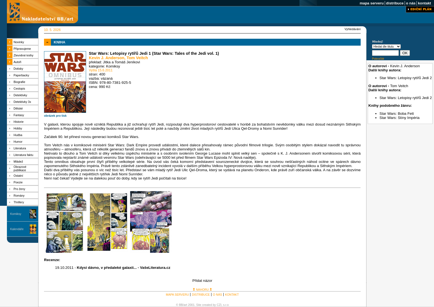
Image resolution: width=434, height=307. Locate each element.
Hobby (18, 128)
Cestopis (19, 88)
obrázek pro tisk (55, 115)
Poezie (18, 182)
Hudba (18, 135)
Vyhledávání (353, 29)
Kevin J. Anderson (106, 58)
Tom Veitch (137, 58)
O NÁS (217, 294)
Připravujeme (22, 48)
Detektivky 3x (22, 101)
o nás (411, 3)
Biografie (19, 82)
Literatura (20, 148)
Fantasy (19, 115)
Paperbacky (21, 75)
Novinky (19, 42)
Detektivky (20, 95)
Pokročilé (378, 58)
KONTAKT (232, 294)
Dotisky (18, 68)
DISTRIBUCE (201, 294)
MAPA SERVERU (177, 294)
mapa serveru (372, 3)
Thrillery (19, 202)
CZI (219, 304)
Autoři (17, 62)
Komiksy (15, 213)
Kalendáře (17, 229)
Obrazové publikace (20, 168)
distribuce (395, 3)
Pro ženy (19, 189)
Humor (18, 141)
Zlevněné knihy (23, 55)
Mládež (18, 161)
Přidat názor (202, 281)
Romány (19, 195)
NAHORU (202, 289)
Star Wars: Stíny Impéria (399, 118)
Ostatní (18, 175)
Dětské (18, 108)
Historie (19, 121)
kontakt (424, 3)
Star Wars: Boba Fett (396, 113)
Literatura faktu (23, 155)
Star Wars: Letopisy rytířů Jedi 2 (405, 78)
